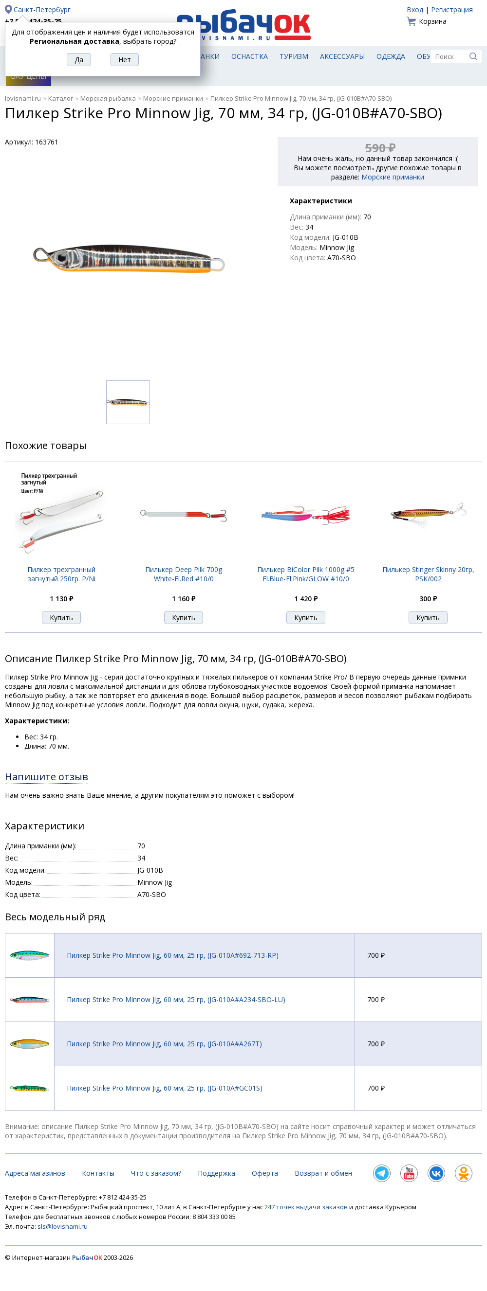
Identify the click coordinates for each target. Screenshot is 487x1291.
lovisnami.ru (23, 98)
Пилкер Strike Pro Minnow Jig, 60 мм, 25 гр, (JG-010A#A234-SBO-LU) (176, 999)
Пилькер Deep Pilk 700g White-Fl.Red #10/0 (183, 574)
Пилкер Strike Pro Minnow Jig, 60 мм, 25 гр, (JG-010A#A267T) (164, 1043)
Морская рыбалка (108, 98)
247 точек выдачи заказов (306, 1206)
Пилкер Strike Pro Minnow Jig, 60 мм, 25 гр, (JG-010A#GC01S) (164, 1088)
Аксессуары (342, 56)
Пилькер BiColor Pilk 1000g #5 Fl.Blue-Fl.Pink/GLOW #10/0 (306, 574)
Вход (415, 9)
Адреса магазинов (35, 1173)
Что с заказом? (156, 1173)
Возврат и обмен (323, 1173)
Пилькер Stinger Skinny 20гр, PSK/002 (428, 574)
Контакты (98, 1173)
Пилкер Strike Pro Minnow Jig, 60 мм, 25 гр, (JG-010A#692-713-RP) (173, 955)
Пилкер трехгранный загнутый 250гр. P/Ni (61, 574)
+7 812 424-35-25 (33, 21)
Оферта (265, 1173)
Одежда (390, 56)
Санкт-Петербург (42, 9)
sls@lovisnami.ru (62, 1226)
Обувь (429, 56)
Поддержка (216, 1173)
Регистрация (452, 9)
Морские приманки (173, 98)
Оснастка (249, 56)
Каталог (60, 98)
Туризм (294, 56)
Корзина (433, 21)
